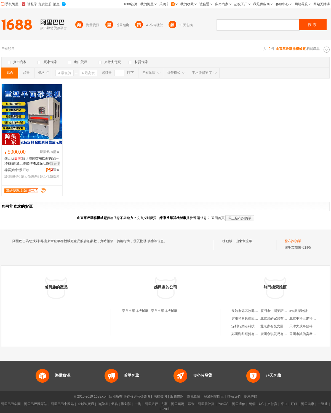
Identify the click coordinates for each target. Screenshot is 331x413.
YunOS (223, 404)
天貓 (114, 404)
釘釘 (294, 404)
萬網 (252, 404)
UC (261, 404)
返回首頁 (218, 218)
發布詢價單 (293, 241)
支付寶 (272, 404)
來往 (284, 404)
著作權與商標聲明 (137, 396)
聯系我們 (234, 396)
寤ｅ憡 (55, 164)
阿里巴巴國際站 (35, 404)
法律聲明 (160, 396)
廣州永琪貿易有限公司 (276, 334)
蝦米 (191, 404)
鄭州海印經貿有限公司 (248, 334)
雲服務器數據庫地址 (246, 318)
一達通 (323, 404)
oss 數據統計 (298, 311)
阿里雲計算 (206, 404)
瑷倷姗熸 (12, 177)
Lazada (165, 409)
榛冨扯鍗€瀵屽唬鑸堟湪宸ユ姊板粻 (19, 170)
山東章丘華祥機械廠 (250, 241)
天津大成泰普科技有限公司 (309, 326)
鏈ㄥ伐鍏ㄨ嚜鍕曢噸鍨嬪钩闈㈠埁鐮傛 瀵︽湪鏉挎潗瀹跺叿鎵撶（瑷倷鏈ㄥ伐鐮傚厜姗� (31, 161)
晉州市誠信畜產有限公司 (307, 334)
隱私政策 (193, 396)
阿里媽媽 (177, 404)
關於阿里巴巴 (214, 396)
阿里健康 (307, 404)
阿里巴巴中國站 (62, 404)
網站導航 (250, 396)
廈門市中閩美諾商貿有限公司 (281, 311)
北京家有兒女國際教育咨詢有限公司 (286, 326)
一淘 (138, 404)
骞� (55, 170)
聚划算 (126, 404)
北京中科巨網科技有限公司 (309, 318)
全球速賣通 (86, 404)
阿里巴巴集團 (11, 404)
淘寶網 (103, 404)
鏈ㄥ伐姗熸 (30, 177)
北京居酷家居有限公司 (276, 318)
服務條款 (176, 396)
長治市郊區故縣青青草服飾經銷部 (256, 311)
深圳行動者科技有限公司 (249, 326)
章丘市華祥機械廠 (135, 311)
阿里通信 (238, 404)
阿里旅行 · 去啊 (156, 404)
